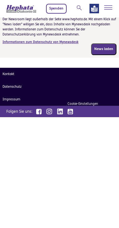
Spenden (56, 8)
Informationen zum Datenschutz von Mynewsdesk (40, 42)
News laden (103, 49)
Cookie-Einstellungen (83, 104)
